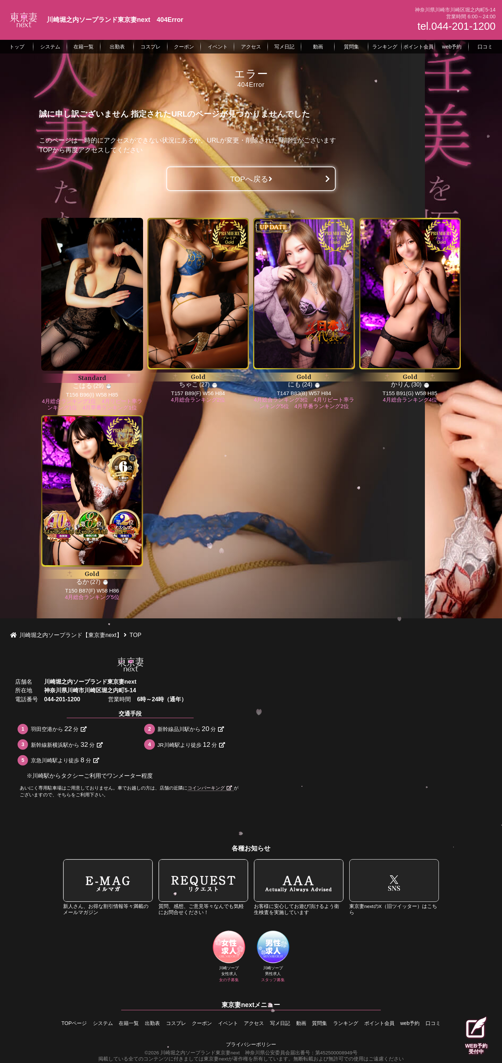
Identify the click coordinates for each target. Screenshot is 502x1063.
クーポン (196, 1022)
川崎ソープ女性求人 (229, 957)
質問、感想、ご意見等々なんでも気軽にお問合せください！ (203, 887)
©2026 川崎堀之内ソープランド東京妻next (192, 1051)
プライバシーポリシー (251, 1042)
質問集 (328, 1022)
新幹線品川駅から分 (190, 728)
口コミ (453, 1022)
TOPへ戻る (251, 179)
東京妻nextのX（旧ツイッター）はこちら (394, 887)
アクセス (254, 1022)
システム (86, 1022)
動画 (307, 1022)
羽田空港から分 (58, 728)
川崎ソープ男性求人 (273, 957)
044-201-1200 (62, 699)
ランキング (357, 1022)
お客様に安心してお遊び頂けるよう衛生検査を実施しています (299, 887)
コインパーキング (210, 788)
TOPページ (54, 1022)
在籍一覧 (114, 1022)
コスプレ (167, 1022)
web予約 (427, 1022)
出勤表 (140, 1022)
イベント (225, 1022)
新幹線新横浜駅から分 (67, 744)
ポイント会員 (394, 1022)
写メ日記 (283, 1022)
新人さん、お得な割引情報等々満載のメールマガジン (108, 887)
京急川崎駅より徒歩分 (65, 760)
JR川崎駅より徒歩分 (191, 744)
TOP (45, 150)
